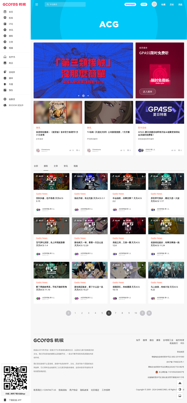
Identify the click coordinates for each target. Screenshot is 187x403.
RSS (182, 343)
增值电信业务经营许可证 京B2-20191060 (168, 357)
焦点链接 (83, 70)
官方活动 (142, 127)
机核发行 (174, 343)
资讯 (38, 127)
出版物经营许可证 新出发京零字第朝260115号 (166, 377)
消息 (180, 4)
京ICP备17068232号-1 (175, 362)
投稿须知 (63, 389)
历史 (172, 4)
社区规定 (95, 389)
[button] (51, 181)
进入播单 (147, 91)
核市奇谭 (180, 340)
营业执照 (180, 352)
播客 (158, 340)
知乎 (138, 340)
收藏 (163, 4)
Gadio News (41, 193)
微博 (145, 340)
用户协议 (73, 389)
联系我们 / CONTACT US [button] (45, 389)
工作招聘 (106, 389)
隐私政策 (84, 389)
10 (136, 313)
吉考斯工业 (168, 340)
